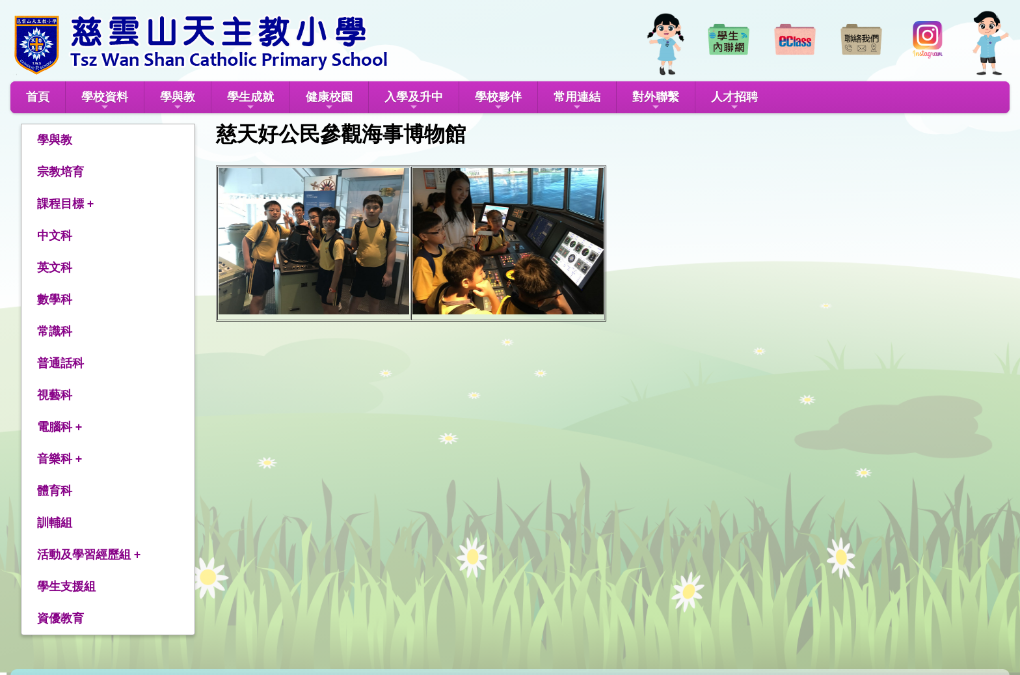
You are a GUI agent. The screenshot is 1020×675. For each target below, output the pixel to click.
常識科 (54, 331)
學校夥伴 (498, 101)
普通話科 (60, 363)
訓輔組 (54, 522)
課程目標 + (65, 203)
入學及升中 (413, 101)
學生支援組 (66, 586)
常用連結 (577, 101)
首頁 (37, 96)
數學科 (54, 299)
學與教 (177, 101)
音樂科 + (60, 458)
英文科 (54, 267)
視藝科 (54, 395)
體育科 (54, 490)
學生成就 (250, 101)
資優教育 (60, 618)
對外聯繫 (655, 101)
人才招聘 (734, 101)
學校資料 (104, 101)
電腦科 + (60, 427)
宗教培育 (60, 171)
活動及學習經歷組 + (89, 554)
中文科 (54, 235)
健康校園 (329, 101)
